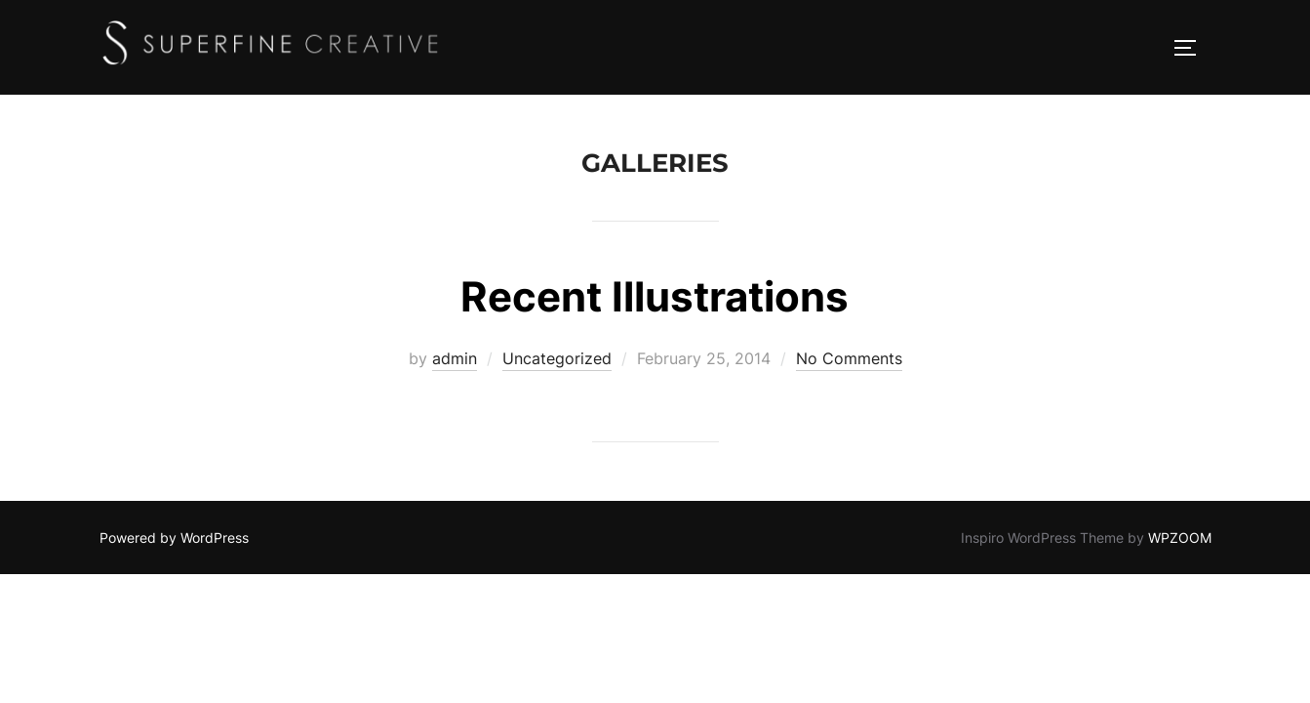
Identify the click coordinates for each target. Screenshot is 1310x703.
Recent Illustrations (654, 297)
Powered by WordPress (174, 538)
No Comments (849, 359)
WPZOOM (1179, 538)
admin (454, 359)
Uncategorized (557, 359)
